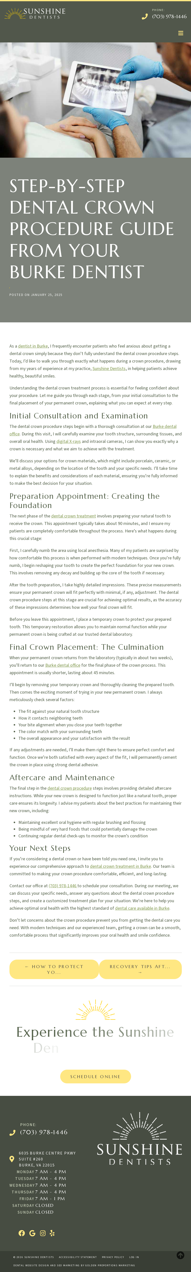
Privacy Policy (113, 1257)
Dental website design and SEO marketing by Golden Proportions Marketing (74, 1265)
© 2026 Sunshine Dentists (33, 1257)
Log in (134, 1257)
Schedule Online (95, 1076)
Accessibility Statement (78, 1257)
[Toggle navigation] (181, 33)
